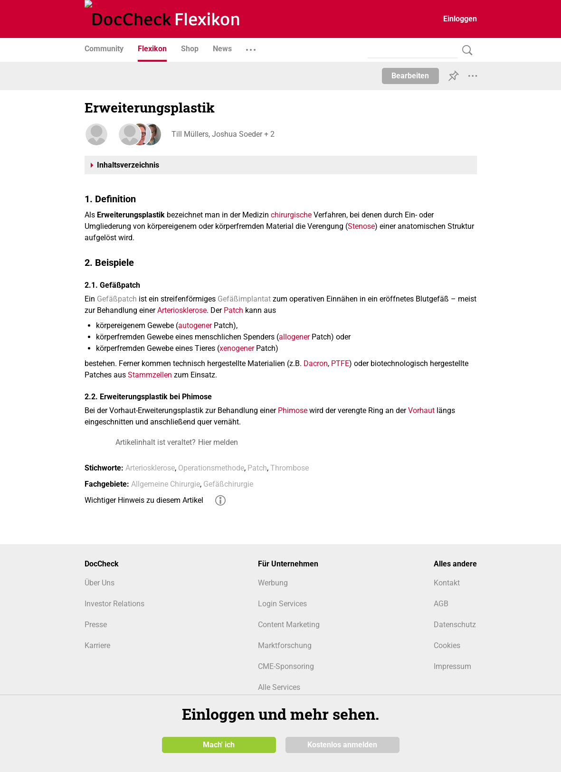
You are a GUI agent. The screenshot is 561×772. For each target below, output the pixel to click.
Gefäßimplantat (244, 298)
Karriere (97, 645)
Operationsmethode (211, 467)
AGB (441, 603)
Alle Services (279, 687)
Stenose (361, 226)
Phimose (292, 410)
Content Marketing (289, 624)
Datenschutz (455, 624)
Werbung (273, 582)
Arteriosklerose (182, 310)
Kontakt (447, 582)
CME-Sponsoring (286, 666)
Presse (96, 624)
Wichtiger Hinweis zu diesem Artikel (144, 500)
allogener (294, 336)
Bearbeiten (410, 75)
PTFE (340, 363)
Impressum (452, 666)
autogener (195, 325)
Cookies (447, 645)
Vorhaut (421, 410)
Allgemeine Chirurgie (165, 484)
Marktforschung (285, 645)
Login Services (282, 603)
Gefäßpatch (117, 298)
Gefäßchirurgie (228, 484)
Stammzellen (150, 374)
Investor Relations (114, 603)
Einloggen (460, 18)
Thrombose (289, 467)
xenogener (236, 348)
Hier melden (218, 442)
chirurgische (291, 214)
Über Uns (99, 582)
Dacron (316, 363)
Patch (233, 310)
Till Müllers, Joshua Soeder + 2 (221, 134)
